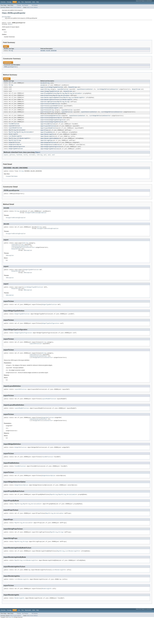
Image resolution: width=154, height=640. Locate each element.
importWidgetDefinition (48, 146)
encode (42, 86)
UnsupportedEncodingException (35, 218)
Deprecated (28, 2)
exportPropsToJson (46, 97)
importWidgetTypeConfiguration (50, 150)
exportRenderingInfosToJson (49, 101)
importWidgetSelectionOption (49, 148)
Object (10, 25)
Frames (19, 5)
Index (33, 2)
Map (58, 95)
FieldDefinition (55, 105)
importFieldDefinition (47, 127)
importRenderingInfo (47, 137)
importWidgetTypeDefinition (49, 153)
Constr (14, 7)
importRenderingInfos (47, 140)
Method (19, 7)
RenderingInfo (79, 99)
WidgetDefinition (55, 118)
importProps (44, 133)
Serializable (77, 95)
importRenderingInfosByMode (49, 142)
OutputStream (72, 88)
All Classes (35, 5)
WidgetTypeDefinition (56, 88)
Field (11, 7)
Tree (22, 2)
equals (6, 159)
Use (19, 2)
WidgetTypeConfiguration (58, 122)
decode (42, 84)
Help (37, 2)
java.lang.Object (6, 16)
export (42, 88)
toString (39, 159)
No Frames (25, 5)
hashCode (19, 159)
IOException (28, 258)
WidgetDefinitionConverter (109, 90)
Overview (3, 2)
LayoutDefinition (62, 90)
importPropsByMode (46, 135)
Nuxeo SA (11, 638)
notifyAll (32, 159)
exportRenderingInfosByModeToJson (51, 99)
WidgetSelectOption (56, 120)
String (11, 51)
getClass (12, 159)
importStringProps (46, 144)
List (46, 88)
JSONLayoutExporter (10, 67)
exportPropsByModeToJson (48, 95)
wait (45, 159)
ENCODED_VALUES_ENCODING (48, 51)
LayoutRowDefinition (56, 108)
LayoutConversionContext (85, 90)
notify (25, 159)
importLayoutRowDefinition (49, 131)
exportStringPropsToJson (48, 103)
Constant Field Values (11, 180)
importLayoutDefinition (48, 129)
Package (9, 2)
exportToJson (44, 105)
